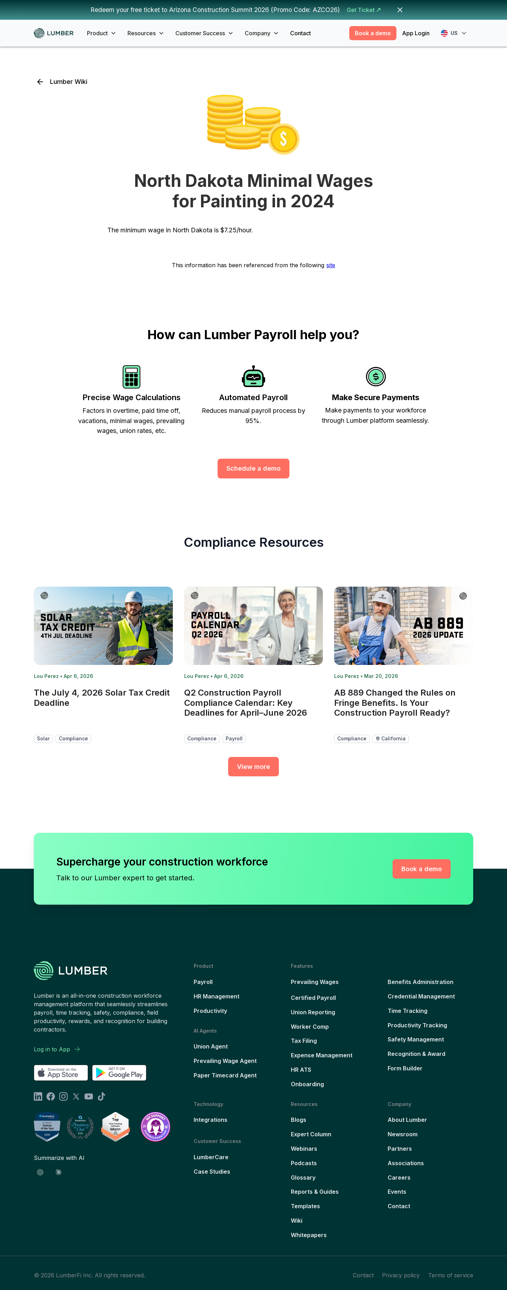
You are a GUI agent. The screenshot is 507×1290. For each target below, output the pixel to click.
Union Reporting (313, 1012)
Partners (400, 1148)
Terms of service (450, 1275)
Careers (399, 1177)
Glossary (303, 1177)
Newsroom (403, 1134)
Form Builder (405, 1068)
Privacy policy (401, 1275)
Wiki (296, 1220)
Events (397, 1191)
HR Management (216, 996)
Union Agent (211, 1046)
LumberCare (211, 1157)
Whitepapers (309, 1235)
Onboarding (307, 1084)
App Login (416, 33)
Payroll (203, 981)
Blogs (298, 1119)
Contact (300, 33)
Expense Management (321, 1055)
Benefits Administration (420, 981)
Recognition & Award (416, 1053)
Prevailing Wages (315, 981)
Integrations (210, 1119)
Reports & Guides (315, 1191)
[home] (56, 33)
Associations (406, 1163)
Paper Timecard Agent (225, 1075)
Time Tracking (407, 1010)
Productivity (210, 1010)
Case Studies (212, 1171)
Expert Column (311, 1134)
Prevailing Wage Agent (225, 1060)
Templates (305, 1206)
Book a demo (373, 33)
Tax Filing (304, 1040)
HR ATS (301, 1069)
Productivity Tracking (417, 1025)
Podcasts (304, 1163)
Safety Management (416, 1039)
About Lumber (407, 1119)
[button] (101, 33)
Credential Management (421, 996)
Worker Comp (310, 1026)
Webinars (304, 1148)
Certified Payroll (313, 997)
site (330, 265)
